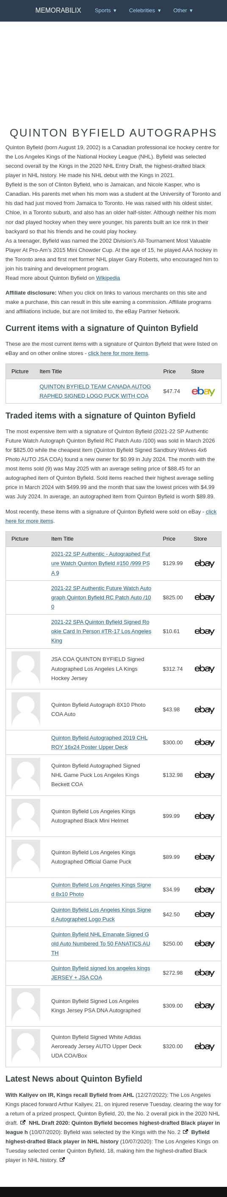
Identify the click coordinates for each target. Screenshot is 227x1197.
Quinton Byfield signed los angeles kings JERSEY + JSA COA (100, 973)
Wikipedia (108, 278)
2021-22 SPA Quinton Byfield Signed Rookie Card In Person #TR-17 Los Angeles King (101, 631)
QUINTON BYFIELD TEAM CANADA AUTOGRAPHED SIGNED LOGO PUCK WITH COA (95, 391)
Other (180, 10)
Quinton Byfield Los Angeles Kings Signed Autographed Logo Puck (101, 914)
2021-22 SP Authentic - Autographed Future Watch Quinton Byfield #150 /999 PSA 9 (100, 563)
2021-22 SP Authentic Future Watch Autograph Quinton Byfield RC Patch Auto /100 (101, 597)
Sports (103, 10)
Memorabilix (58, 10)
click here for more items (118, 353)
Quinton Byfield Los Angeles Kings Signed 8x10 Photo (101, 889)
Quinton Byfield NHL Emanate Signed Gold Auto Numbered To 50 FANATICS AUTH (100, 943)
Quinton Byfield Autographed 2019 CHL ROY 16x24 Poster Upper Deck (99, 742)
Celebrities (142, 10)
